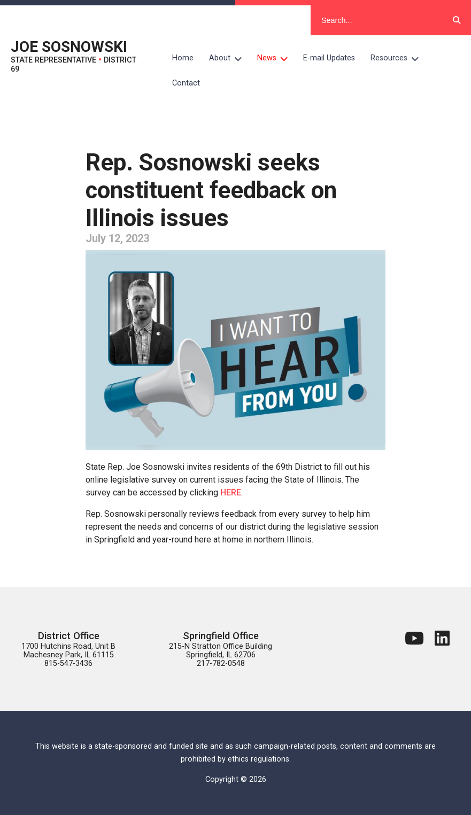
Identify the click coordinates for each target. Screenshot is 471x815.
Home (183, 58)
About (229, 58)
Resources (398, 58)
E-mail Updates (329, 58)
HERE (230, 492)
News (276, 58)
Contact (186, 83)
